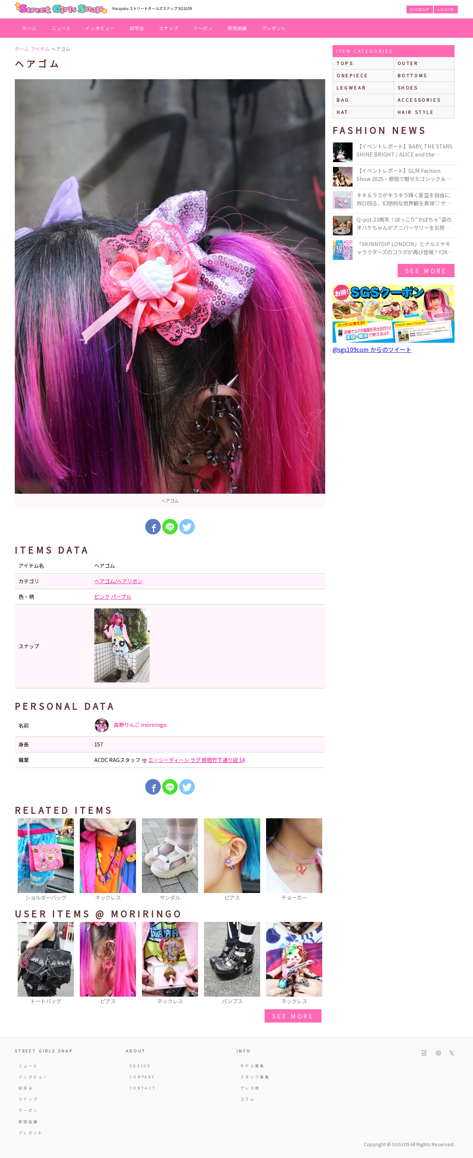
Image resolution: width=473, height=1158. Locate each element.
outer (408, 63)
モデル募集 (252, 1065)
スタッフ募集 (255, 1077)
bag (343, 100)
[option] (170, 293)
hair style (416, 112)
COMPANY (142, 1077)
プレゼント (274, 28)
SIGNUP (419, 9)
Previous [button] (24, 860)
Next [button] (315, 860)
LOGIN (446, 9)
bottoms (413, 75)
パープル (121, 596)
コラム (247, 1099)
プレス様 (250, 1088)
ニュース (61, 28)
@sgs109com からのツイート (372, 349)
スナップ (168, 28)
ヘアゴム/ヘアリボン (118, 581)
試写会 (137, 28)
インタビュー (100, 28)
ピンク (102, 596)
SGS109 (140, 1065)
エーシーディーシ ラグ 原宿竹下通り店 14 (196, 759)
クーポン (203, 28)
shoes (408, 87)
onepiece (352, 75)
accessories (419, 100)
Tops (345, 63)
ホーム (29, 28)
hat (342, 112)
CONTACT (142, 1088)
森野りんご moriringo (130, 725)
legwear (351, 87)
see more (293, 1015)
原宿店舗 (237, 28)
